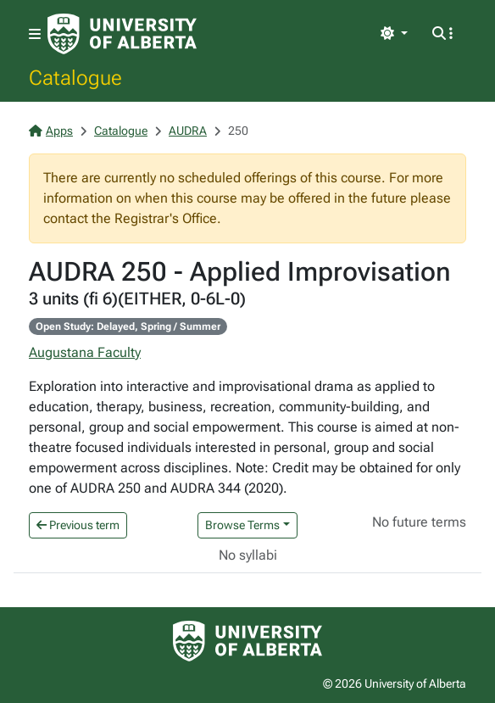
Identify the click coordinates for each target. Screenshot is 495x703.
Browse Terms (242, 525)
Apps (51, 130)
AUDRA (188, 130)
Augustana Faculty (85, 352)
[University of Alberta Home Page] (122, 34)
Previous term (78, 525)
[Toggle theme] (394, 34)
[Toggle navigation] (35, 34)
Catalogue (75, 77)
